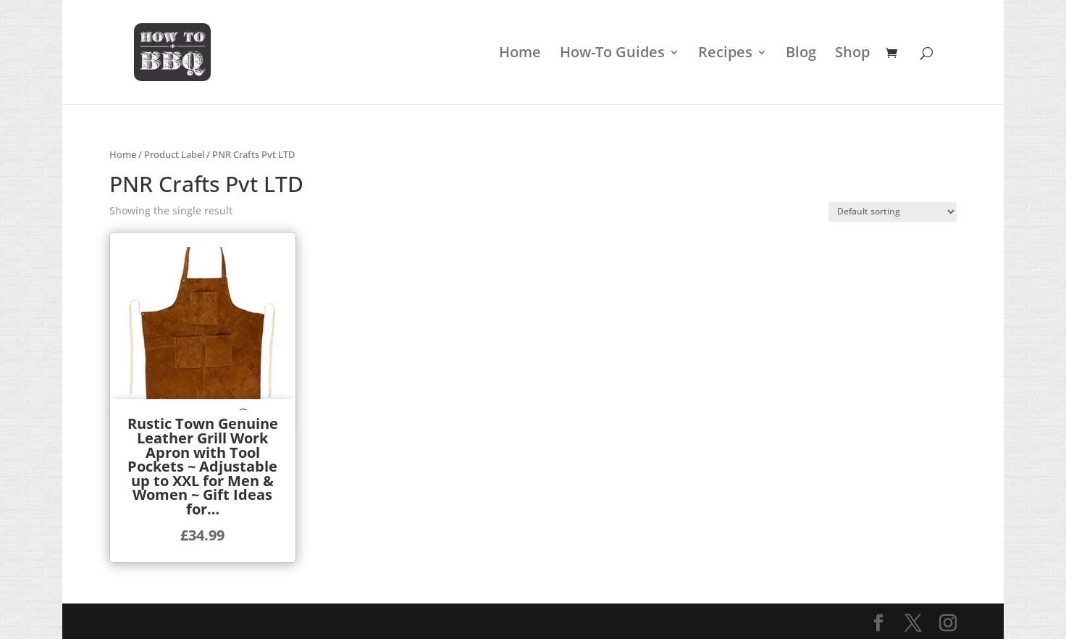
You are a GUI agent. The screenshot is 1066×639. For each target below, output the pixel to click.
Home (520, 54)
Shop (852, 54)
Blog (801, 54)
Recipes (725, 54)
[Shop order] (892, 212)
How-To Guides (612, 54)
